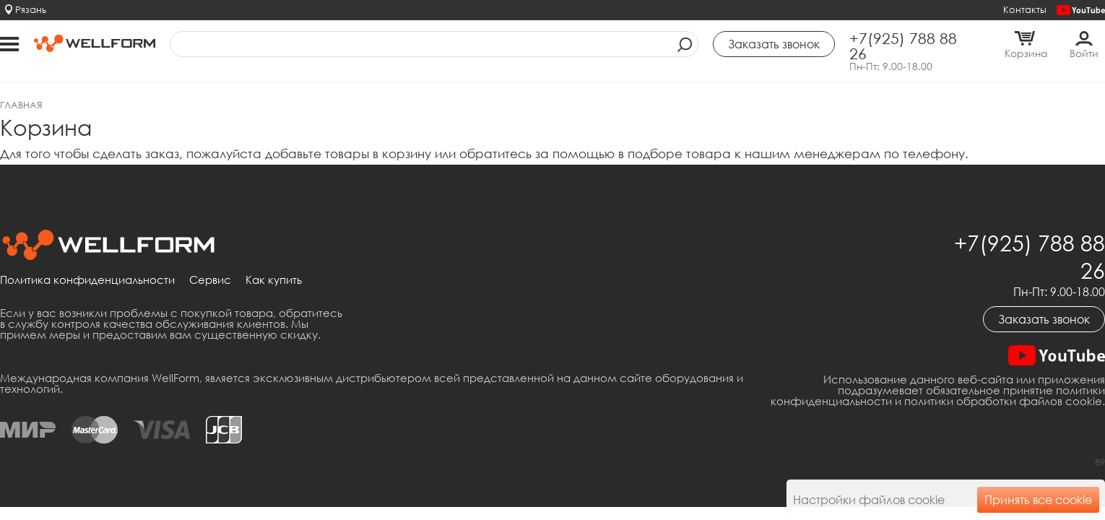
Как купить (274, 280)
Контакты (1024, 9)
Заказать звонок (1044, 319)
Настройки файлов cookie (869, 500)
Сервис (210, 280)
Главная (21, 105)
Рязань (30, 9)
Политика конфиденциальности (87, 280)
